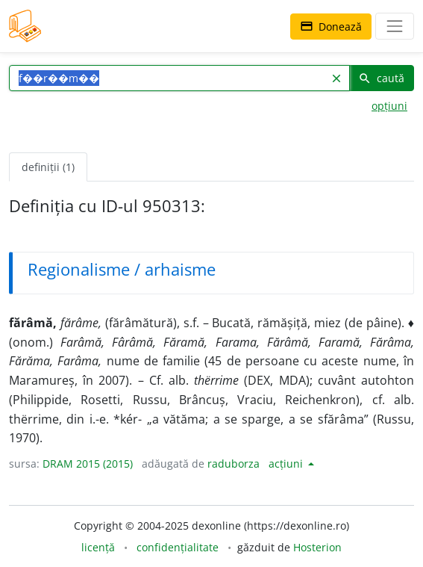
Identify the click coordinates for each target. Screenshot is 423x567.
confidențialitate (178, 547)
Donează (331, 26)
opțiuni (389, 106)
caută (381, 78)
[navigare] (394, 26)
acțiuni (287, 463)
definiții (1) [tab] (48, 167)
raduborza (233, 463)
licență (98, 547)
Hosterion (317, 547)
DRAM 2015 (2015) (88, 463)
